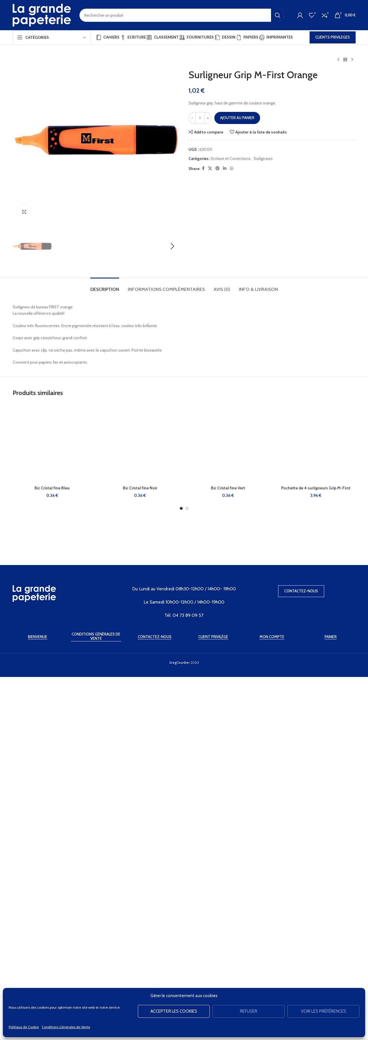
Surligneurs (263, 158)
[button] (20, 442)
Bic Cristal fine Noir (140, 879)
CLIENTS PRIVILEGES (332, 37)
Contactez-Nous (154, 985)
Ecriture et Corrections (231, 158)
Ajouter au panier (237, 117)
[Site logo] (42, 14)
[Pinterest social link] (217, 168)
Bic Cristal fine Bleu (52, 879)
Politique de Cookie (24, 1027)
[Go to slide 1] (181, 900)
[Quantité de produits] (200, 118)
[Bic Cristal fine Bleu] (52, 835)
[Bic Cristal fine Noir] (140, 835)
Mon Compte (272, 985)
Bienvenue (37, 985)
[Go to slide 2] (187, 900)
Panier (331, 985)
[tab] (104, 678)
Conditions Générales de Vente (66, 1027)
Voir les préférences (323, 1011)
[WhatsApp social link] (231, 168)
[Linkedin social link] (224, 168)
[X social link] (210, 168)
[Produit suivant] (352, 59)
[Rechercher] (181, 15)
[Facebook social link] (203, 168)
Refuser (248, 1011)
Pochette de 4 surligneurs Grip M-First (315, 879)
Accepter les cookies (173, 1011)
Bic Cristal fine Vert (228, 879)
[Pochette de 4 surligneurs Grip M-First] (316, 835)
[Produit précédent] (338, 59)
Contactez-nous (301, 939)
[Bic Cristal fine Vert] (228, 835)
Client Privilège (213, 985)
